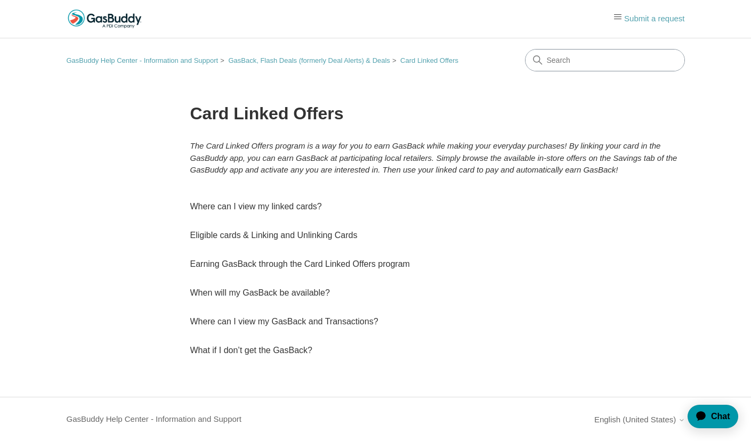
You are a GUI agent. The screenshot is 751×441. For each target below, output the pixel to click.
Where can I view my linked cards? (256, 206)
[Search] (605, 60)
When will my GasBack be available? (260, 292)
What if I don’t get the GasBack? (251, 350)
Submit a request (654, 18)
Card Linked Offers (429, 60)
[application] (708, 416)
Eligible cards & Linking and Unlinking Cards (274, 235)
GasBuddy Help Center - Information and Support (143, 60)
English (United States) (639, 419)
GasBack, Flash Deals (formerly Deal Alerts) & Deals (309, 60)
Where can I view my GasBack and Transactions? (284, 321)
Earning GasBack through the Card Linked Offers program (300, 263)
